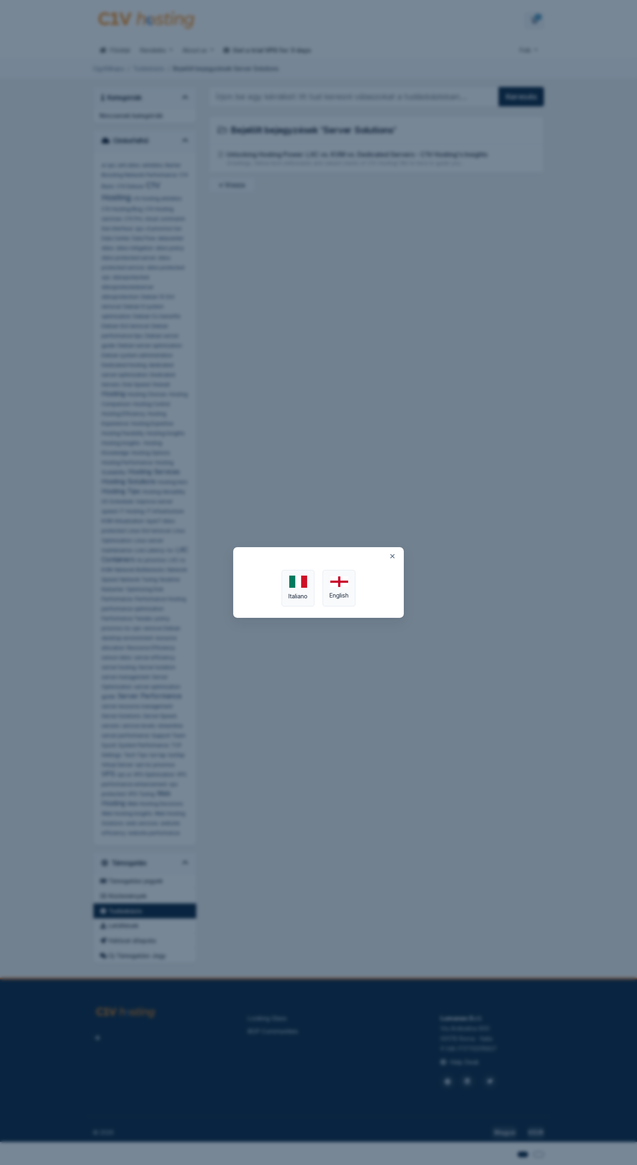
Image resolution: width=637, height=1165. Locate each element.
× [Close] (392, 555)
